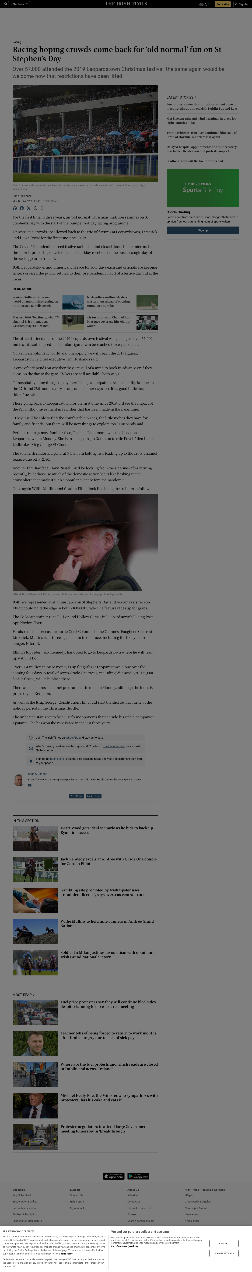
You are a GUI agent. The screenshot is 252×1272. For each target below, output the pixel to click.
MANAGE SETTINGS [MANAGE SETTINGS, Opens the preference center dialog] (224, 1253)
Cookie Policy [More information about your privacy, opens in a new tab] (66, 1253)
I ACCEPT (224, 1243)
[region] (126, 1249)
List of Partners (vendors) (124, 1246)
